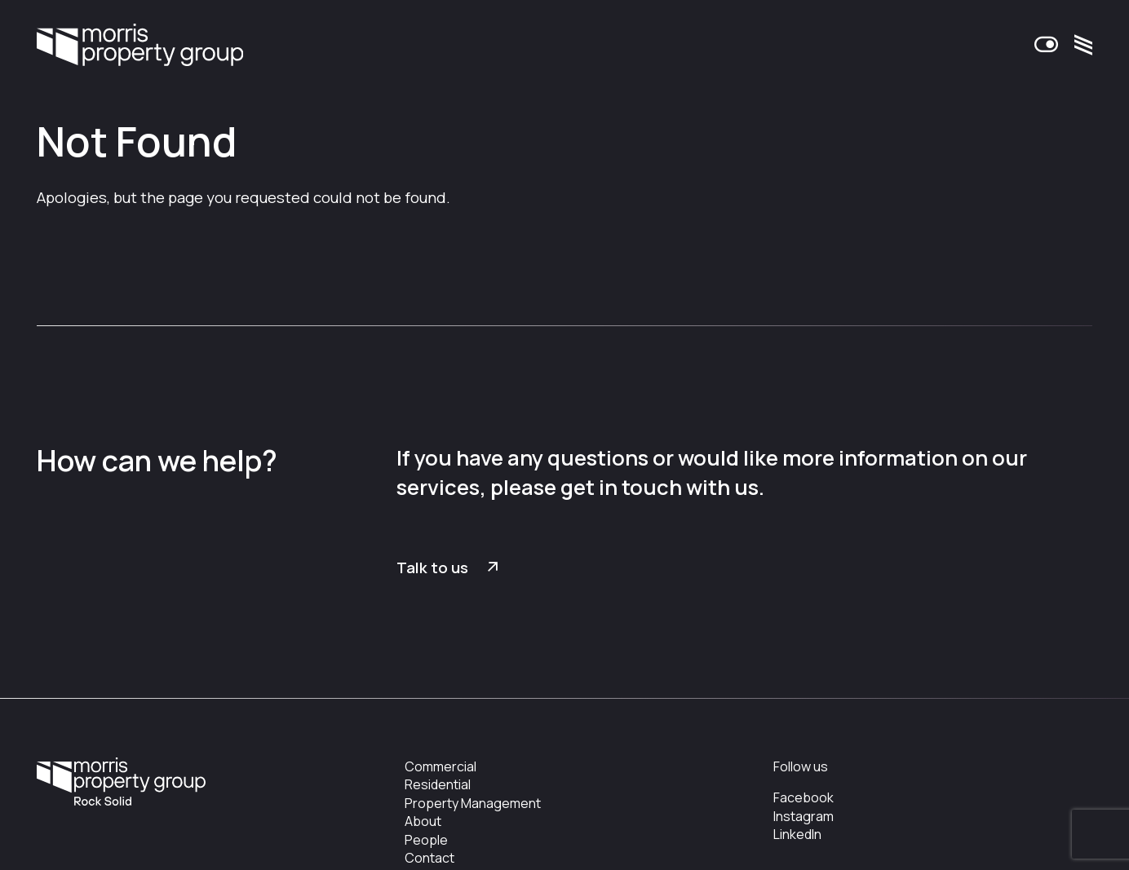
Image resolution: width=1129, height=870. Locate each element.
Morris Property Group (140, 45)
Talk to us (432, 568)
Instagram (803, 816)
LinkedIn (797, 834)
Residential (438, 784)
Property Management (473, 803)
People (426, 840)
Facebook (803, 797)
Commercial (440, 766)
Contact (429, 858)
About (423, 821)
